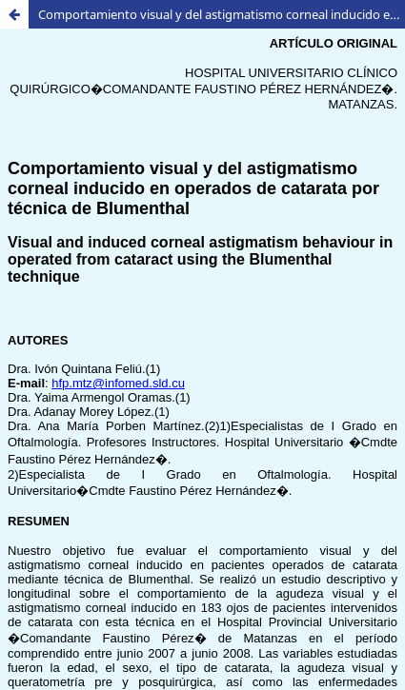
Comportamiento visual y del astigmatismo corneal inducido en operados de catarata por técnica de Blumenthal (221, 14)
